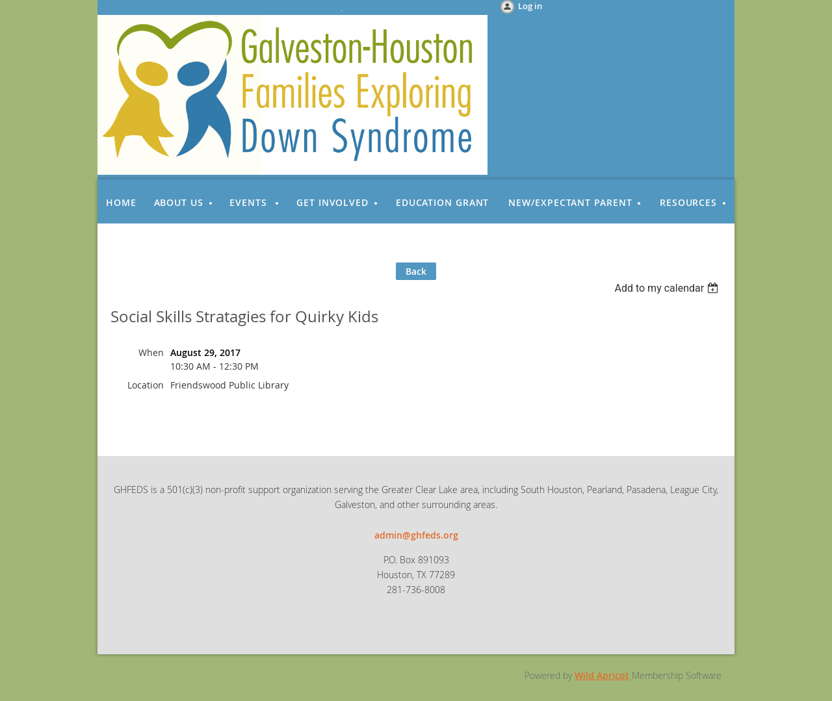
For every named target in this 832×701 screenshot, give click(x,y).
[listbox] (668, 288)
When (151, 352)
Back (416, 271)
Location (145, 385)
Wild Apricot (602, 675)
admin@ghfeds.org (416, 535)
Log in (530, 6)
